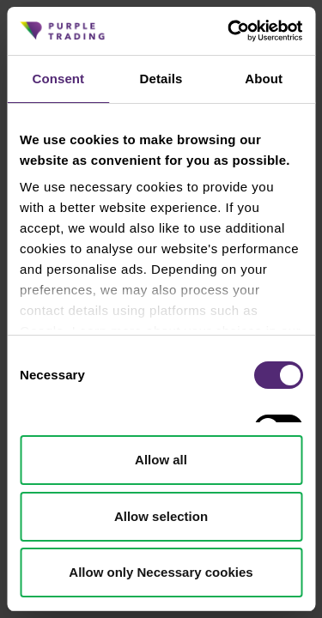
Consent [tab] (58, 78)
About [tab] (264, 78)
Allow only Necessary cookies (160, 572)
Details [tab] (161, 78)
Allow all (161, 459)
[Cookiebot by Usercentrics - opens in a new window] (229, 31)
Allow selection (161, 516)
